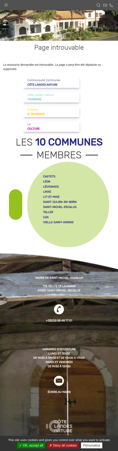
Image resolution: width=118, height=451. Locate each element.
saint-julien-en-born (60, 202)
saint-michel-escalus (60, 207)
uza (46, 217)
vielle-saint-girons (58, 222)
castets (49, 176)
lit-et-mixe (51, 197)
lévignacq (51, 186)
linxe (47, 192)
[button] (6, 4)
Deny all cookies (63, 445)
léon (46, 181)
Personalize (91, 445)
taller (48, 212)
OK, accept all (31, 445)
